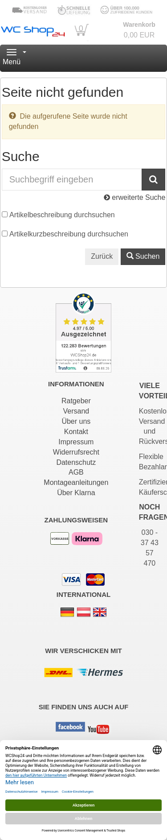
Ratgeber (76, 401)
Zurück (102, 256)
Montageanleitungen (76, 482)
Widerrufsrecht (76, 452)
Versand (76, 411)
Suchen (143, 256)
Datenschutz (76, 462)
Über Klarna (76, 493)
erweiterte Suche (135, 197)
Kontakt (76, 431)
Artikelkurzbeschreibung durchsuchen (68, 234)
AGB (76, 472)
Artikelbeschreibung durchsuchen (62, 215)
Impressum (76, 442)
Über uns (75, 421)
